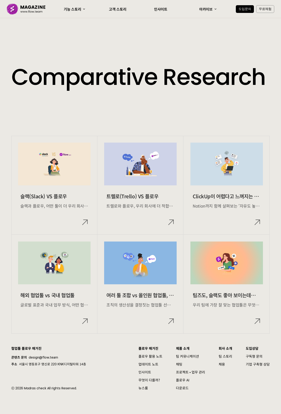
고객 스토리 (117, 9)
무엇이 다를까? (149, 380)
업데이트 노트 (148, 364)
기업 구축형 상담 (258, 364)
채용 (222, 364)
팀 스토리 (225, 356)
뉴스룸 (143, 387)
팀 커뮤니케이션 (187, 356)
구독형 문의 (254, 356)
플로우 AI (182, 380)
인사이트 (144, 372)
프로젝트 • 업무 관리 (190, 372)
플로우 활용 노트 (150, 356)
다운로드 (182, 387)
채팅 (179, 364)
